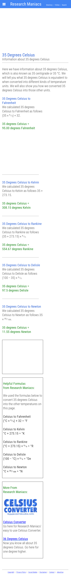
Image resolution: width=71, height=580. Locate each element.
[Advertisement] (35, 31)
